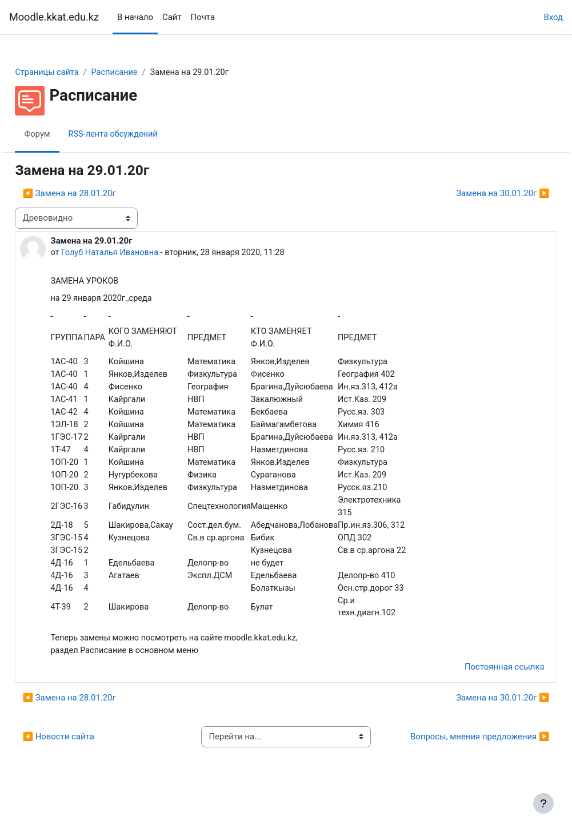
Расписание (142, 72)
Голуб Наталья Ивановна (137, 253)
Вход (553, 17)
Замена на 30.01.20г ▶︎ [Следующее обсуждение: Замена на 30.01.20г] (477, 193)
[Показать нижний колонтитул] (543, 803)
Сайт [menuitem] (172, 17)
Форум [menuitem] (63, 134)
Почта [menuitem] (203, 17)
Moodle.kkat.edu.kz (54, 17)
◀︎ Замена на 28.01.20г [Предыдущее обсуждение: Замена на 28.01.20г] (94, 193)
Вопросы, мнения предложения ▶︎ (456, 762)
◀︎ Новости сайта (83, 763)
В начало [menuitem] (135, 17)
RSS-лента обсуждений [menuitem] (140, 134)
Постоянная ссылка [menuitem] (479, 687)
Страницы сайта (73, 72)
